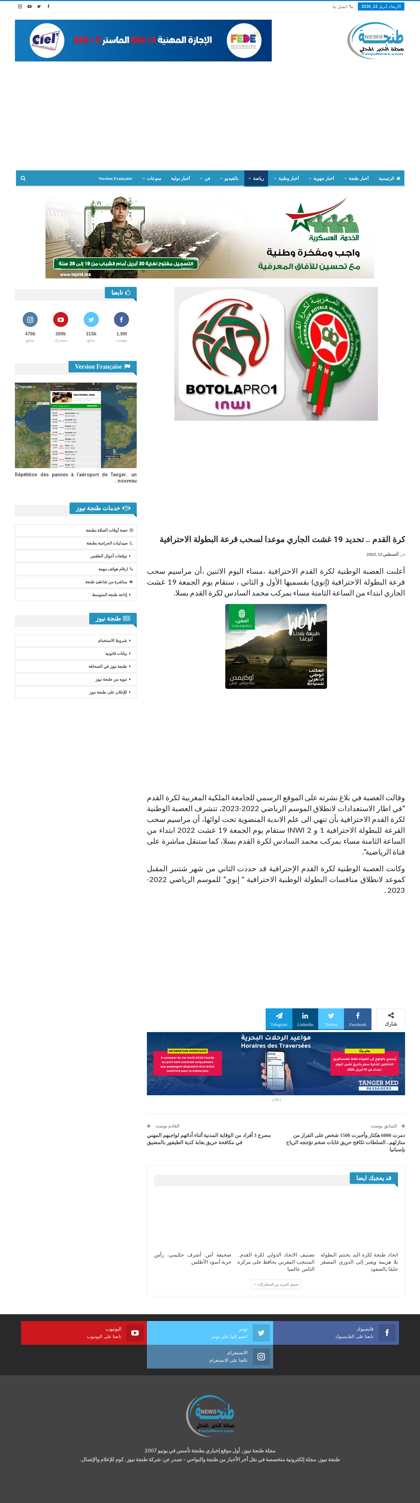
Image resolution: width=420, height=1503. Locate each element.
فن (207, 178)
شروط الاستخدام (112, 640)
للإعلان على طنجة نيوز (108, 692)
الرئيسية (389, 178)
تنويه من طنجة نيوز (111, 679)
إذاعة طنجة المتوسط (109, 594)
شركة (36, 1492)
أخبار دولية (180, 178)
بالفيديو (231, 178)
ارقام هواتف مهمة (115, 569)
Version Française (115, 178)
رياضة (258, 178)
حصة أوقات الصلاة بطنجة (109, 530)
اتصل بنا (342, 6)
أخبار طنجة (358, 178)
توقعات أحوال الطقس (108, 556)
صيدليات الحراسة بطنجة (110, 543)
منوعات (154, 178)
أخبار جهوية (323, 178)
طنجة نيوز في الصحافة (108, 666)
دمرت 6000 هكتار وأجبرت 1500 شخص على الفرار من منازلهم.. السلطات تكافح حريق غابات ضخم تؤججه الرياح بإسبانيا (345, 1142)
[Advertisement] (210, 112)
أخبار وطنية (289, 178)
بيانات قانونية (116, 653)
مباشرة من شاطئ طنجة (109, 582)
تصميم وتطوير (69, 1492)
